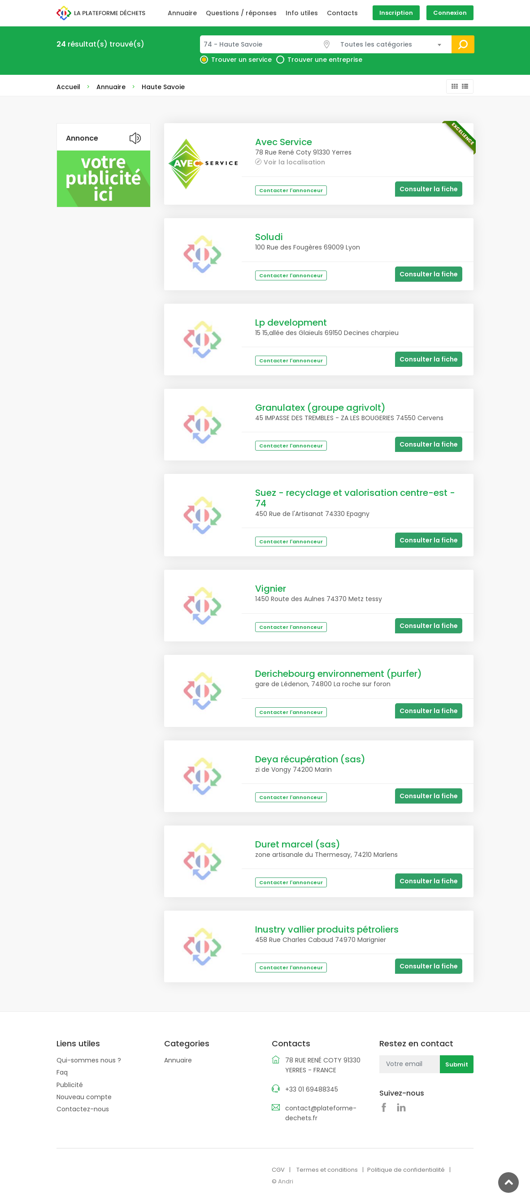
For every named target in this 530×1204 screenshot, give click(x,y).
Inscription (396, 13)
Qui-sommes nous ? (88, 1060)
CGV (278, 1169)
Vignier (270, 588)
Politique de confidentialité (406, 1169)
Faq (62, 1072)
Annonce (82, 138)
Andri (285, 1181)
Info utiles (302, 13)
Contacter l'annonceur (291, 190)
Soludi (269, 237)
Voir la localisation (294, 162)
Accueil (68, 86)
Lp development (291, 322)
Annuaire (182, 13)
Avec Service (283, 142)
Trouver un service (241, 59)
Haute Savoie (163, 86)
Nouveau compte (84, 1096)
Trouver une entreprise (324, 59)
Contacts (342, 13)
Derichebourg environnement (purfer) (338, 673)
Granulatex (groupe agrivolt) (320, 407)
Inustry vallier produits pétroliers (327, 929)
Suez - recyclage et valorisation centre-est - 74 (355, 498)
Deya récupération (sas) (310, 759)
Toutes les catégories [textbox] (376, 44)
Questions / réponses (241, 13)
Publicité (69, 1084)
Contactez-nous (82, 1109)
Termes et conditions (327, 1169)
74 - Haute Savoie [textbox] (233, 44)
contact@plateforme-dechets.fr (320, 1113)
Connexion (450, 13)
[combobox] (268, 44)
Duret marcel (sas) (297, 844)
